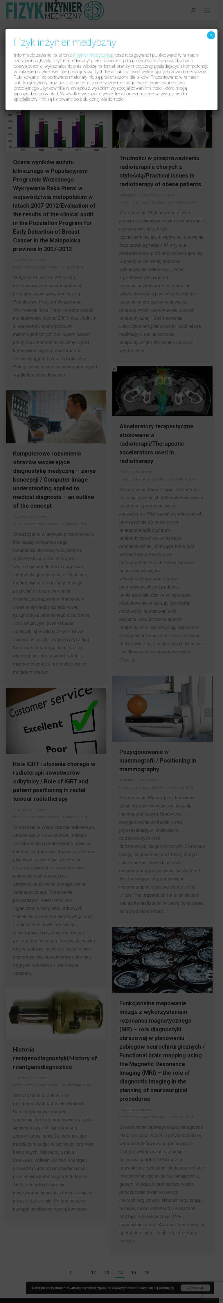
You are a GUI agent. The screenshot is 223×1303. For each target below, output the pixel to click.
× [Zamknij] (211, 35)
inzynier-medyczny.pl (93, 55)
